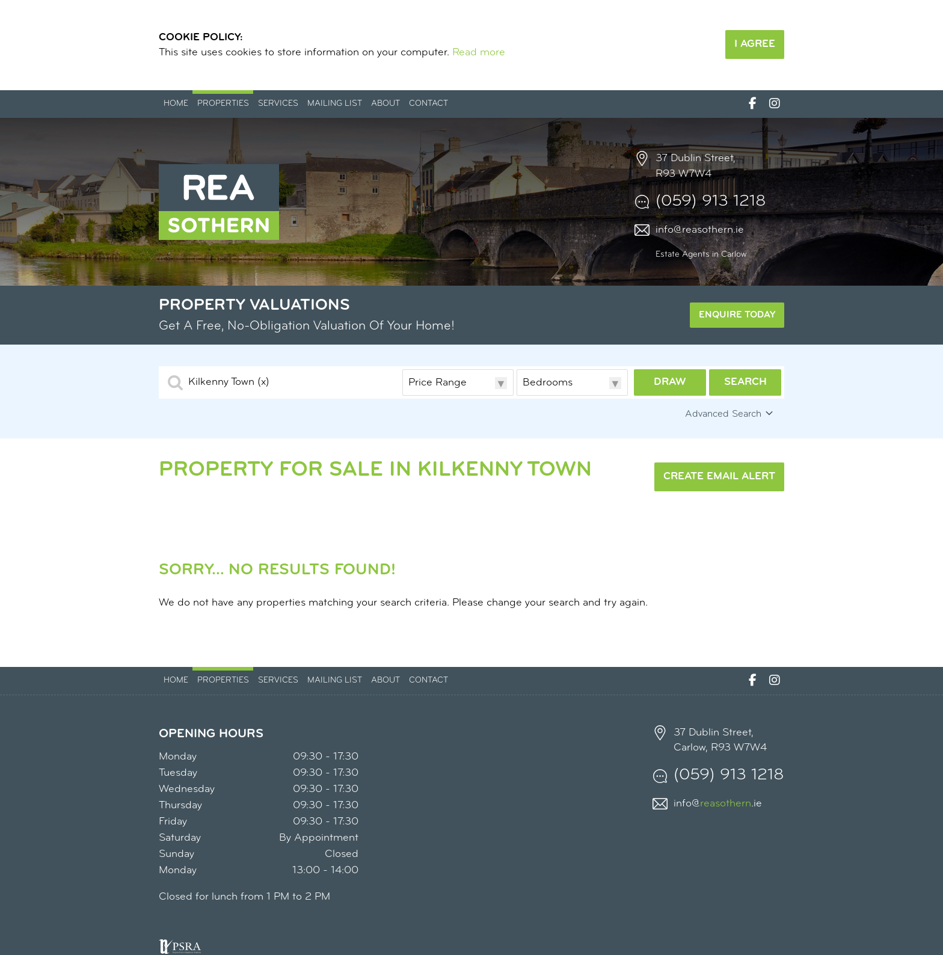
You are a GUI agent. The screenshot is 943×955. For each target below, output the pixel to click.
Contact (428, 103)
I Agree (754, 44)
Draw (670, 382)
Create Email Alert (719, 476)
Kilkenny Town (228, 382)
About (385, 103)
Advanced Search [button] (730, 414)
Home (176, 103)
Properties (223, 103)
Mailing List (334, 103)
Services (278, 103)
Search (745, 382)
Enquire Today (737, 315)
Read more (478, 52)
